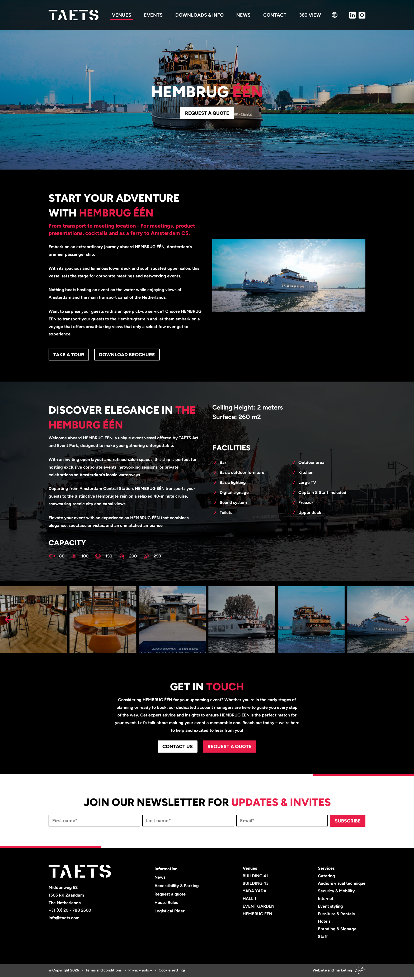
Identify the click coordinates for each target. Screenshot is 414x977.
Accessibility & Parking (176, 885)
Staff (323, 936)
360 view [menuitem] (310, 15)
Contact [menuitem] (274, 15)
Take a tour (68, 355)
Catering (326, 875)
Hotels (324, 921)
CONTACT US (177, 746)
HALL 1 (249, 898)
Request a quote (207, 113)
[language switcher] (335, 15)
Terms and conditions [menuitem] (104, 970)
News (159, 877)
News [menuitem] (243, 15)
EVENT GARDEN (258, 906)
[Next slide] (405, 619)
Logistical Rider (169, 910)
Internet (325, 898)
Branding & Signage (337, 928)
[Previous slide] (8, 619)
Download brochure (127, 355)
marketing (343, 970)
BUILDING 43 (256, 883)
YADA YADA (254, 890)
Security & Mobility (336, 890)
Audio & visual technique (341, 883)
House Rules (166, 902)
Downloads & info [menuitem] (199, 15)
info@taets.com (64, 917)
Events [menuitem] (153, 15)
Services (326, 868)
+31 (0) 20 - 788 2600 (70, 910)
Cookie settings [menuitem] (172, 970)
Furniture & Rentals (336, 913)
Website (320, 970)
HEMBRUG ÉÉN (257, 913)
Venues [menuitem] (121, 15)
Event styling (330, 906)
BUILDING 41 (255, 875)
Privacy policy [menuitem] (140, 970)
